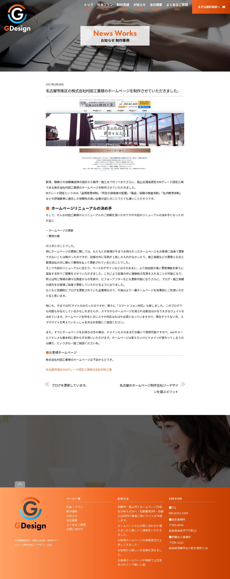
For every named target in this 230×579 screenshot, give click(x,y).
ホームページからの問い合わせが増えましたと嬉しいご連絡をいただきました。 (140, 530)
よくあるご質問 (76, 525)
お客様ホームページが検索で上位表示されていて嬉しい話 (140, 562)
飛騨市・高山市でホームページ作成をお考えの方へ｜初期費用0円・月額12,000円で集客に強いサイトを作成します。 (140, 513)
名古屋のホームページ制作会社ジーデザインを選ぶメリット (149, 388)
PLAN (105, 6)
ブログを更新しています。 (70, 385)
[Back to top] (20, 484)
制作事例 (71, 511)
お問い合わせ (74, 529)
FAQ (177, 6)
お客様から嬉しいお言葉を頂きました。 (140, 552)
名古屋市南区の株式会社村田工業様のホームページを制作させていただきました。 (113, 90)
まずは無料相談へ (211, 7)
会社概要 (71, 520)
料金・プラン (74, 507)
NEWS (139, 6)
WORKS (123, 6)
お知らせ (71, 516)
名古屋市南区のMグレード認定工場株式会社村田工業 (79, 369)
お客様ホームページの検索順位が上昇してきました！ (140, 542)
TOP (88, 6)
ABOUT (156, 6)
